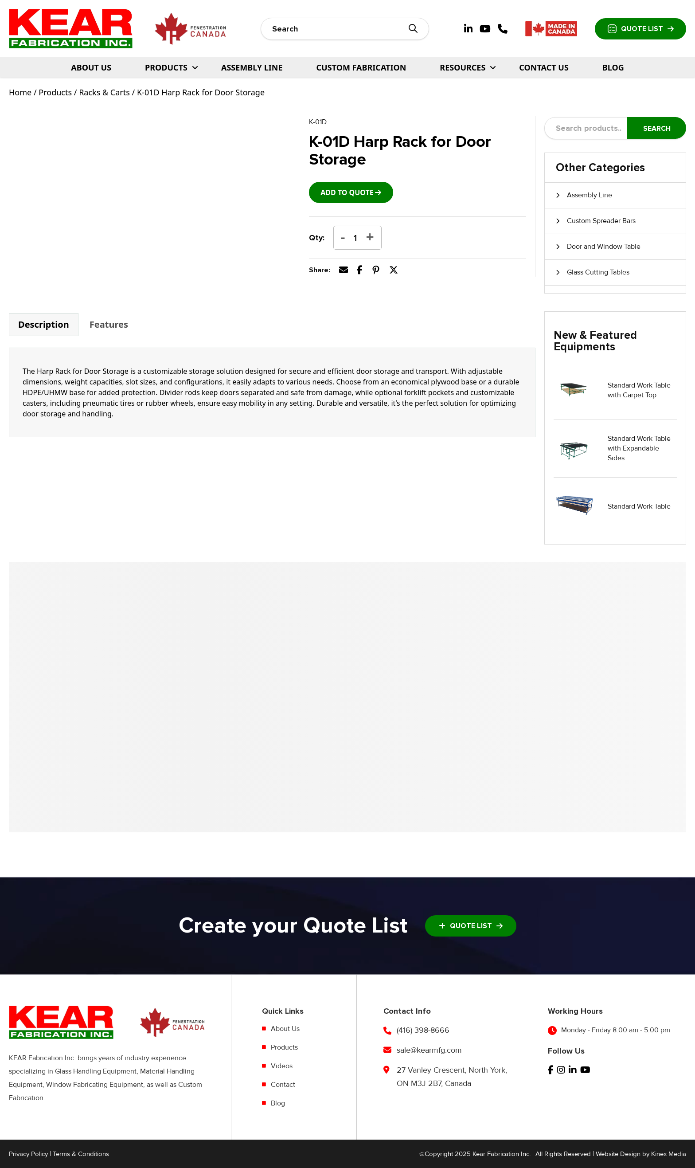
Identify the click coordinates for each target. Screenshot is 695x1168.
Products (55, 92)
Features (109, 324)
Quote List (641, 28)
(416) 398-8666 (423, 1030)
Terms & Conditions (81, 1154)
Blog (613, 67)
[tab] (43, 324)
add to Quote (347, 192)
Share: (319, 270)
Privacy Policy (28, 1154)
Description (43, 324)
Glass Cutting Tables (598, 272)
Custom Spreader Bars (601, 220)
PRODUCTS (166, 67)
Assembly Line (252, 67)
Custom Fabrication (361, 67)
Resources (462, 67)
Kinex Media (668, 1154)
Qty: (316, 238)
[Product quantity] (355, 238)
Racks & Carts (104, 92)
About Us (91, 67)
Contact (283, 1084)
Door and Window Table (603, 246)
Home (20, 92)
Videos (282, 1066)
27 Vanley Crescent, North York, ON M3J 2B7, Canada (452, 1076)
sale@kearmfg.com (429, 1050)
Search (657, 128)
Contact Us (543, 67)
